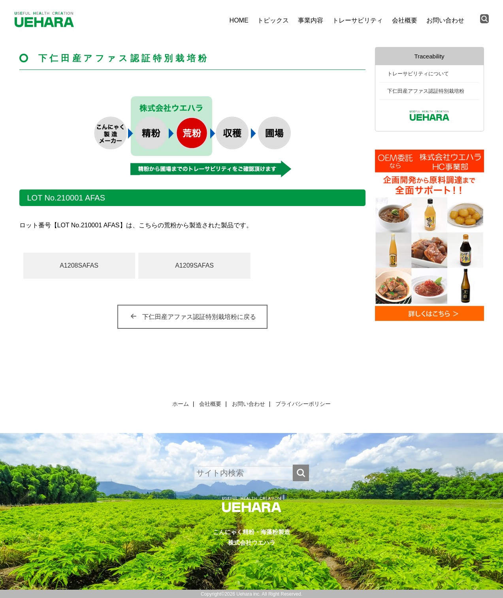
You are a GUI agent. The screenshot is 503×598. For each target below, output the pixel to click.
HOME (239, 20)
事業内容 (310, 20)
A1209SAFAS (194, 265)
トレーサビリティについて (418, 74)
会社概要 (404, 20)
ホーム (180, 404)
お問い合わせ (445, 20)
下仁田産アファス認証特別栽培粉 (425, 91)
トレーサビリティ (357, 20)
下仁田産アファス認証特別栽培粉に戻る (199, 316)
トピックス (273, 20)
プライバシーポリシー (303, 404)
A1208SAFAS (79, 265)
